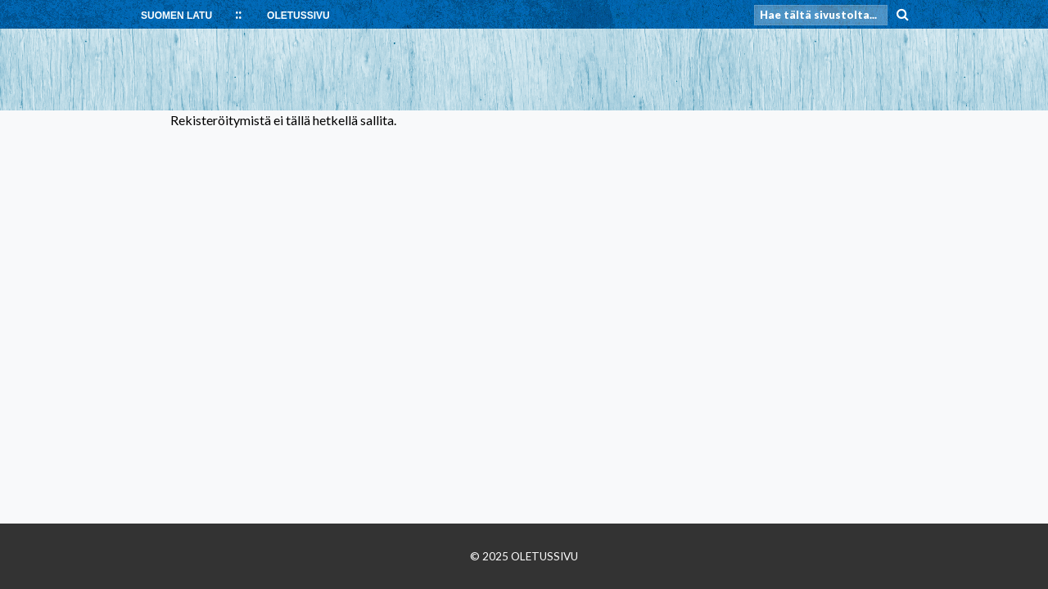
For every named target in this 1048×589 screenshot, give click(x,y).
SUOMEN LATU (176, 15)
